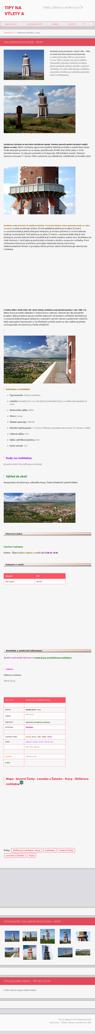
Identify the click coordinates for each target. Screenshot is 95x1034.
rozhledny (50, 851)
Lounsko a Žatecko (15, 856)
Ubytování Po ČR (34, 25)
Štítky (7, 851)
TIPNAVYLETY (9, 33)
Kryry (31, 856)
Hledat (88, 7)
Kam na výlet (11, 25)
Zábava (55, 25)
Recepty (72, 25)
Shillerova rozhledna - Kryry (26, 851)
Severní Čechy (66, 851)
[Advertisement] (47, 888)
